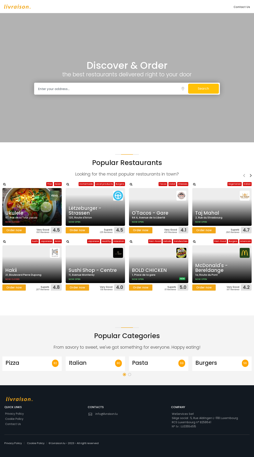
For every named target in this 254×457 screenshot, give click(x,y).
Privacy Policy (14, 413)
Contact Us (242, 7)
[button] (124, 374)
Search (203, 88)
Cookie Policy (14, 419)
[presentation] (244, 176)
